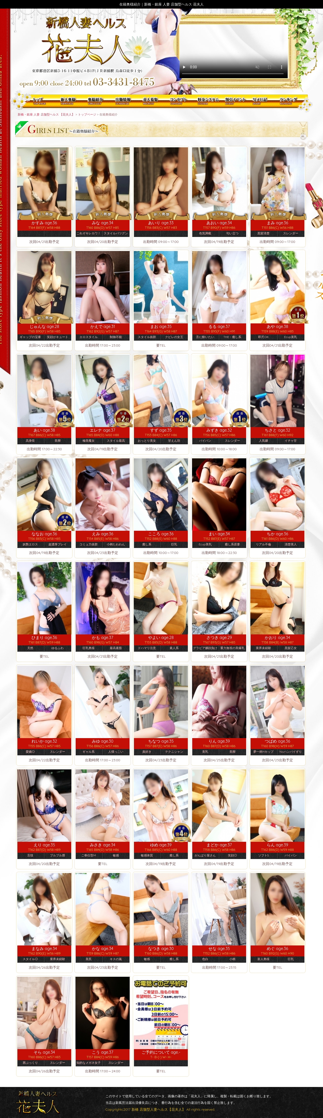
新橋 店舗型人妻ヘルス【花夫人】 (158, 1109)
